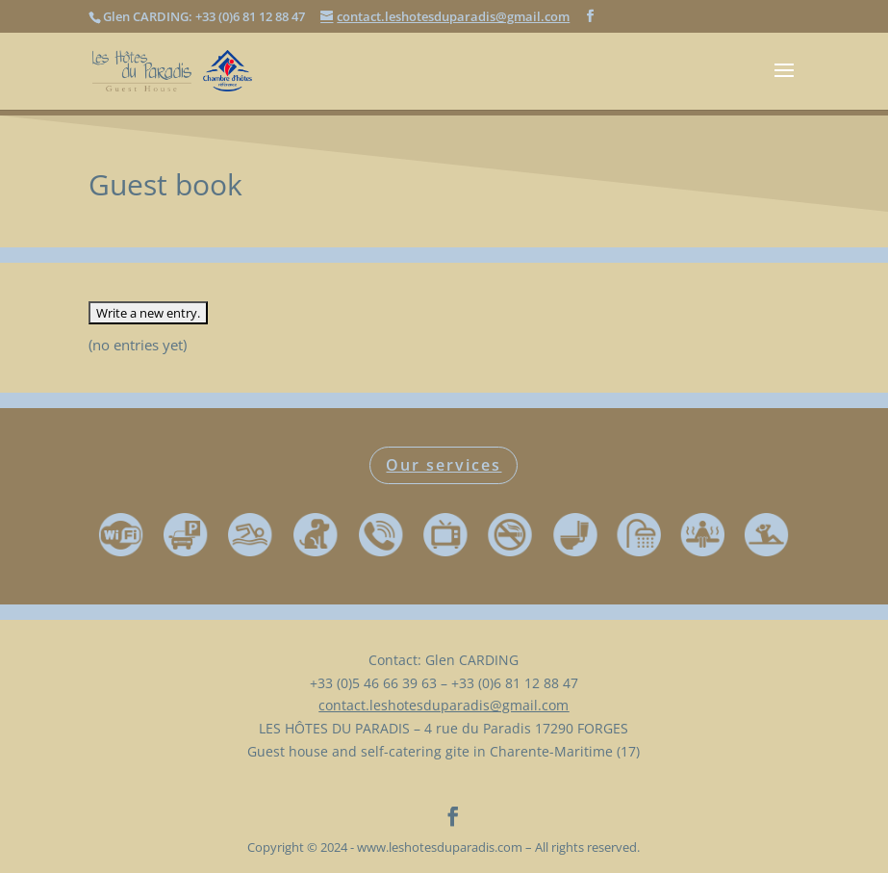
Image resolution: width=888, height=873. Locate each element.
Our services (443, 464)
